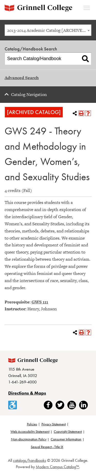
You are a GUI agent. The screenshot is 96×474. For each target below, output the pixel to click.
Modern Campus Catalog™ (57, 466)
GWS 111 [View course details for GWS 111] (39, 302)
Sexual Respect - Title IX (47, 446)
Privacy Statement (53, 424)
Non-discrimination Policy (28, 439)
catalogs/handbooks (29, 460)
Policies (32, 424)
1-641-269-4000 (22, 382)
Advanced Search (22, 78)
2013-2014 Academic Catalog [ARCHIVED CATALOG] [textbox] (49, 30)
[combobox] (48, 30)
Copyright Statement (68, 431)
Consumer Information (66, 439)
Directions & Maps (27, 393)
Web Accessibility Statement (29, 431)
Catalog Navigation (29, 94)
